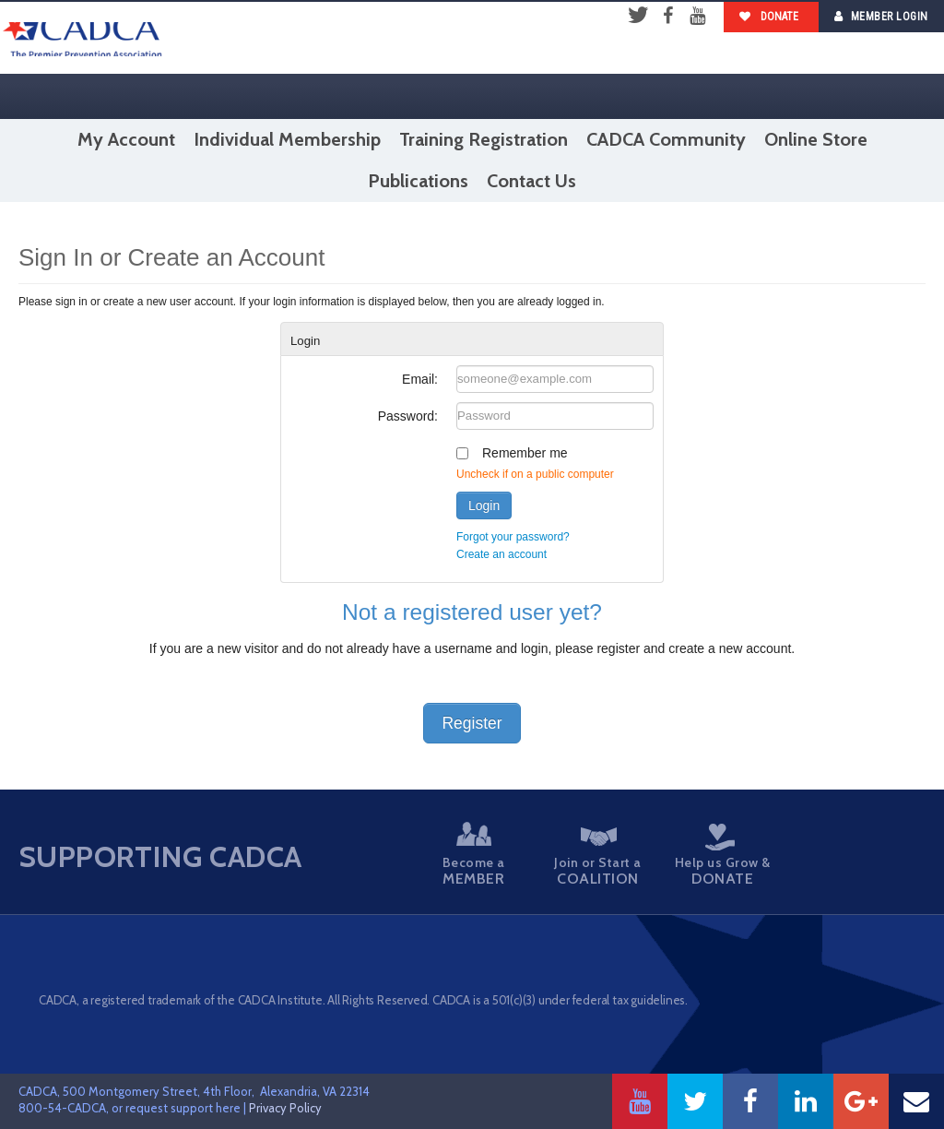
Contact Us (531, 181)
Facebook (667, 17)
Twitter (638, 17)
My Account (126, 139)
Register (472, 723)
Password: (408, 416)
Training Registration (483, 139)
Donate (768, 16)
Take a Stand (830, 856)
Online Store (815, 139)
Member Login (881, 16)
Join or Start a (593, 857)
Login (484, 505)
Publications (418, 181)
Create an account (501, 554)
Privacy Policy (285, 1107)
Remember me (525, 453)
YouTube (697, 17)
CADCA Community (666, 139)
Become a (474, 854)
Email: (420, 379)
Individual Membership (287, 139)
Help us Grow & (712, 855)
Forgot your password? (513, 536)
